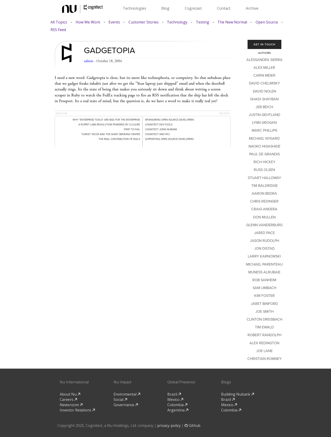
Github (192, 425)
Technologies (134, 8)
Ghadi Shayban (264, 99)
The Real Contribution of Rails (119, 139)
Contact (223, 8)
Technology (177, 22)
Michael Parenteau (264, 264)
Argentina (177, 410)
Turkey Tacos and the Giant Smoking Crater (110, 134)
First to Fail (132, 129)
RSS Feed (58, 29)
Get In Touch (264, 44)
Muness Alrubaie (264, 272)
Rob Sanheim (264, 280)
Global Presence (181, 382)
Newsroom (71, 404)
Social (120, 399)
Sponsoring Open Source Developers (169, 119)
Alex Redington (264, 343)
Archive (252, 8)
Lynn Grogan (264, 122)
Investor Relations (77, 410)
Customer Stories (143, 22)
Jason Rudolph (264, 240)
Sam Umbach (264, 288)
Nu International (74, 382)
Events (114, 22)
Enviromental (127, 394)
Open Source (267, 22)
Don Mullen (264, 217)
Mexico (175, 399)
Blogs (226, 382)
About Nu (70, 394)
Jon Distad (264, 248)
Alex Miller (264, 67)
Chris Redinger (264, 201)
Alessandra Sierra (264, 60)
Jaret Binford (264, 303)
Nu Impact (122, 382)
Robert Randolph (264, 335)
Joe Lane (264, 351)
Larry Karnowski (264, 256)
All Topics (59, 22)
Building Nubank (237, 394)
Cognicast (193, 8)
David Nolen (264, 91)
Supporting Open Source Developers (169, 139)
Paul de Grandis (264, 154)
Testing (202, 22)
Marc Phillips (264, 130)
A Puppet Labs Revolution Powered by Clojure (109, 124)
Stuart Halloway (264, 178)
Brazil (174, 394)
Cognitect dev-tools (158, 124)
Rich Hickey (264, 162)
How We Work (88, 22)
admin (88, 61)
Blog (165, 8)
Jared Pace (264, 233)
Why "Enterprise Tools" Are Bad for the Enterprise (106, 119)
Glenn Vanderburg (264, 225)
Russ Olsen (264, 170)
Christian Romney (264, 358)
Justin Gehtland (264, 115)
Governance (126, 404)
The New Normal (232, 22)
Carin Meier (264, 75)
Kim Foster (264, 295)
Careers (68, 399)
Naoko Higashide (264, 146)
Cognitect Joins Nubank (161, 129)
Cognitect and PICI (157, 134)
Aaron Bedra (264, 193)
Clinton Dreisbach (264, 319)
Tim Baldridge (264, 185)
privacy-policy (169, 425)
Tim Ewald (264, 327)
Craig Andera (264, 209)
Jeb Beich (264, 107)
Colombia (177, 404)
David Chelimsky (264, 83)
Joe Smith (264, 311)
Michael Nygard (264, 138)
